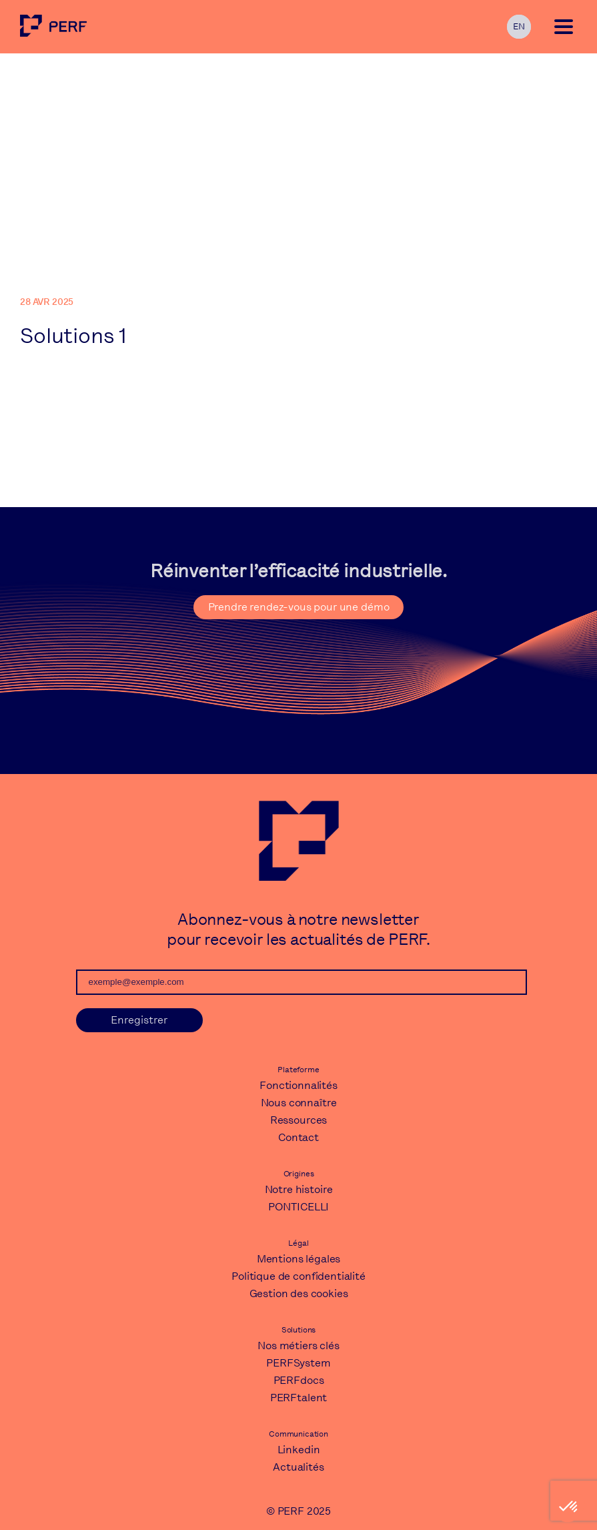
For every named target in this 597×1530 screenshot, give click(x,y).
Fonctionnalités (298, 1085)
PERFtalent (298, 1397)
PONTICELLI (298, 1206)
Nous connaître (299, 1102)
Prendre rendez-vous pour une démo (299, 607)
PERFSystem (298, 1363)
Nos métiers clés (298, 1345)
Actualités (298, 1467)
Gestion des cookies (298, 1293)
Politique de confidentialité (298, 1276)
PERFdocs (298, 1380)
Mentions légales (298, 1258)
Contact (298, 1137)
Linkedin (298, 1449)
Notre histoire (299, 1189)
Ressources (298, 1120)
